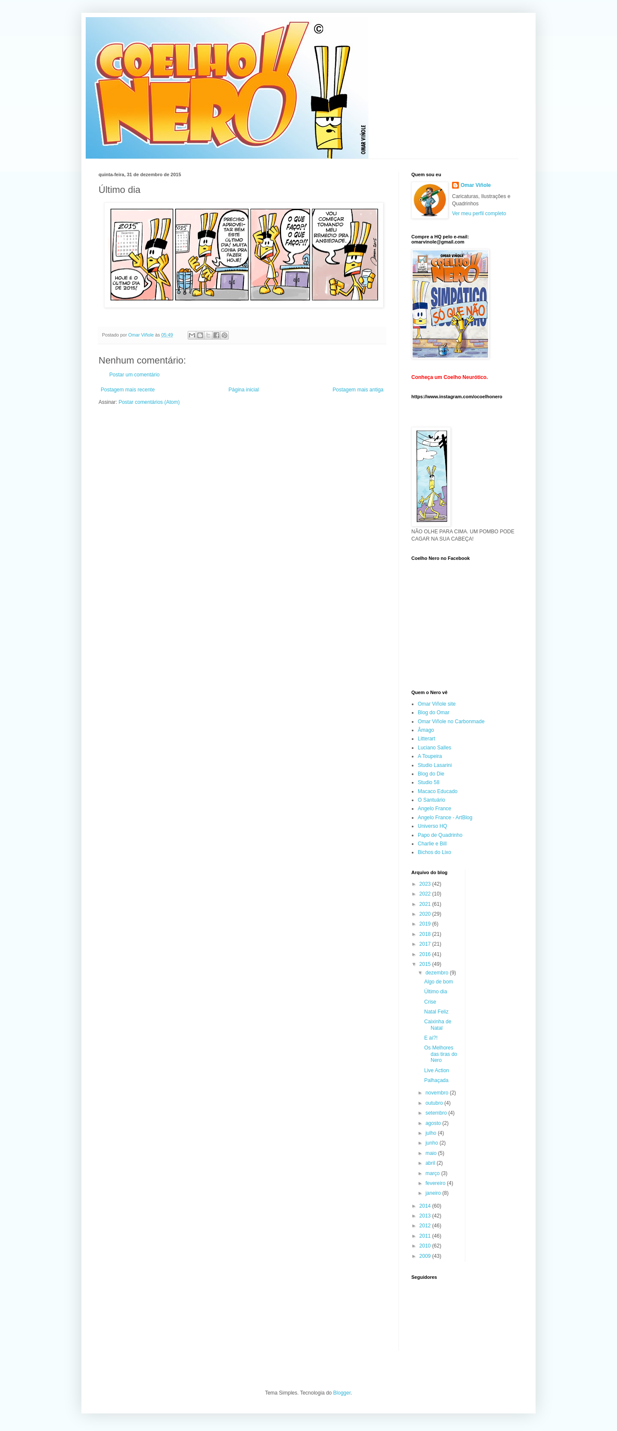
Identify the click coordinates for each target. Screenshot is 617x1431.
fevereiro (436, 1183)
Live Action (436, 1070)
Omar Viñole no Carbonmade (451, 722)
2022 (425, 894)
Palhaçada (436, 1080)
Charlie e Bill (432, 844)
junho (432, 1143)
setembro (436, 1113)
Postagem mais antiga (357, 390)
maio (431, 1153)
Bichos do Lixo (434, 852)
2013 (425, 1216)
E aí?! (430, 1038)
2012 (425, 1226)
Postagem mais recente (128, 390)
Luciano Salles (434, 748)
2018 (425, 934)
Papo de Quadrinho (440, 835)
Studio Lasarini (435, 765)
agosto (433, 1123)
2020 (425, 914)
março (433, 1173)
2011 (425, 1236)
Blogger (342, 1393)
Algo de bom (438, 982)
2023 (425, 884)
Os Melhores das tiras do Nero (440, 1054)
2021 (425, 904)
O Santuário (431, 800)
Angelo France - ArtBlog (445, 818)
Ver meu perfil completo (479, 213)
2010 (425, 1246)
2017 (425, 944)
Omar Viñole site (436, 704)
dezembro (437, 973)
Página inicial (243, 390)
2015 (425, 964)
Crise (430, 1002)
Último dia (435, 992)
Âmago (426, 730)
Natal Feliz (436, 1012)
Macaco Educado (438, 791)
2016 (425, 954)
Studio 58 (429, 782)
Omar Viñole (476, 185)
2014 (425, 1206)
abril (431, 1163)
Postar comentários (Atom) (149, 402)
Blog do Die (431, 774)
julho (431, 1133)
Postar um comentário (134, 375)
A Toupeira (430, 756)
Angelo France (434, 809)
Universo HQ (432, 826)
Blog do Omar (433, 712)
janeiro (433, 1193)
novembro (437, 1093)
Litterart (426, 739)
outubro (434, 1103)
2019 (425, 924)
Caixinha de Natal (437, 1025)
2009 (425, 1256)
